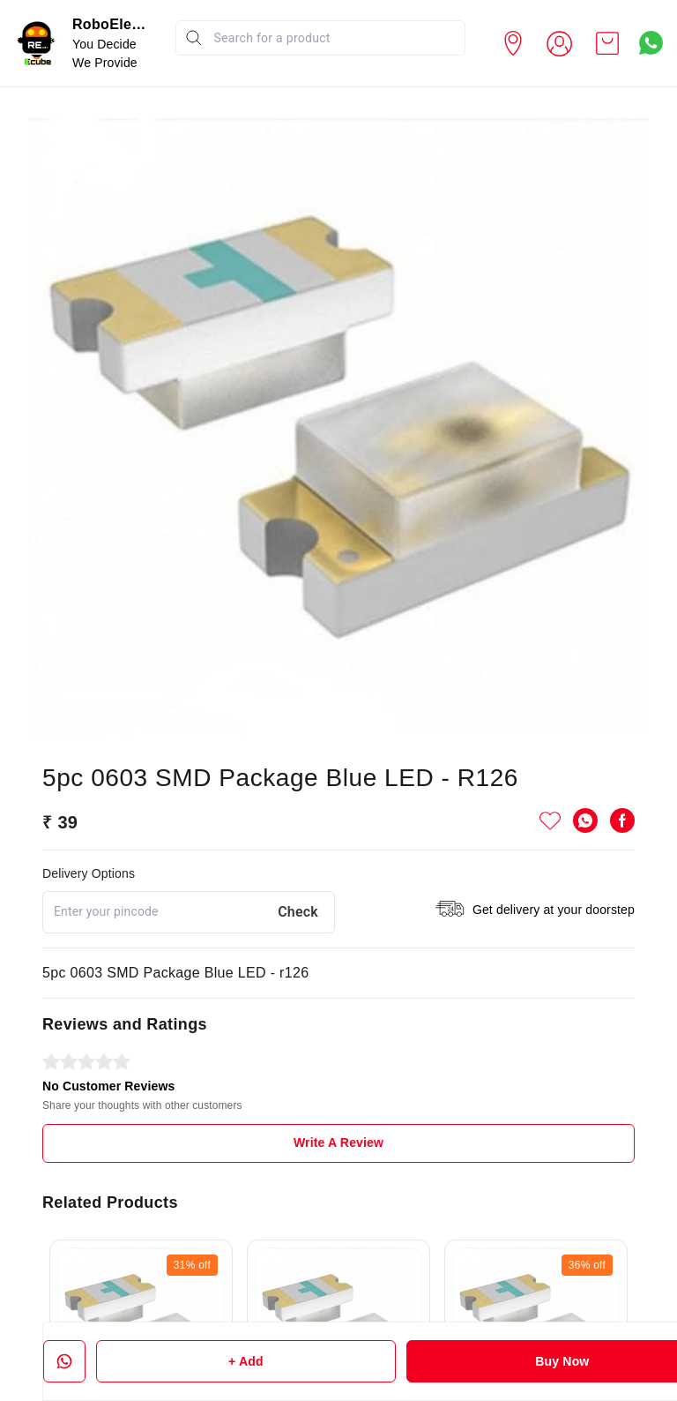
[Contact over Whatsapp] (651, 43)
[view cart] (607, 43)
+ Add (246, 1361)
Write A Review (338, 1142)
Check (298, 911)
